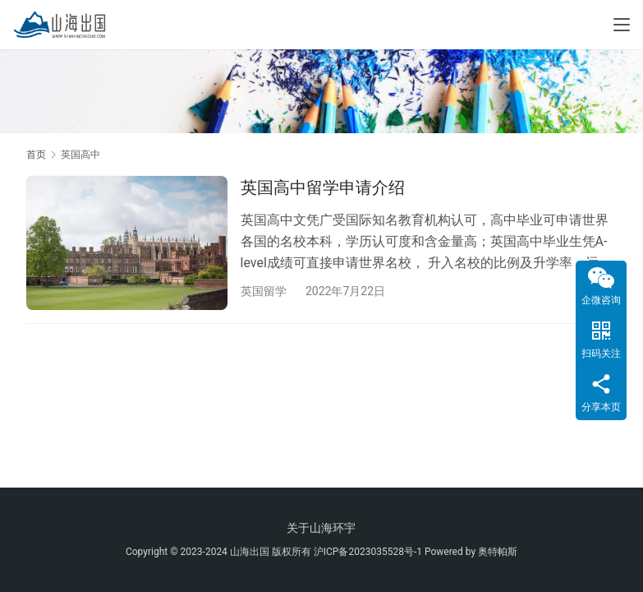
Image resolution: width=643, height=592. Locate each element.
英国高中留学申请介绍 (323, 187)
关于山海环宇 (321, 527)
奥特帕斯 (497, 551)
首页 (36, 154)
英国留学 (264, 291)
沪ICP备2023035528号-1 (368, 551)
